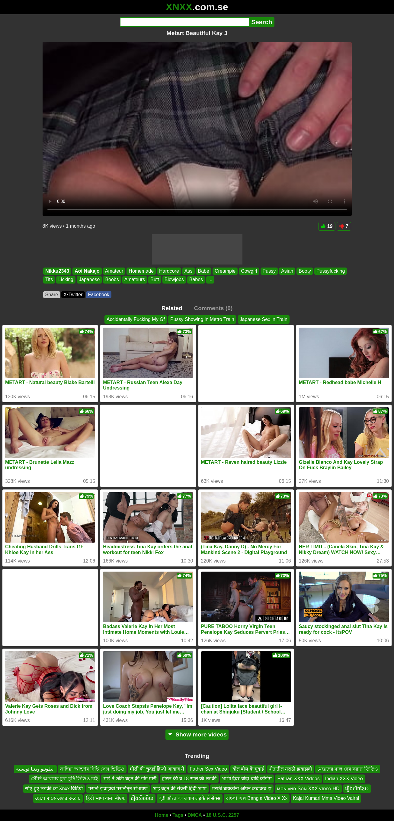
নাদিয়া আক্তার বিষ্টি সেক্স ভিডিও (92, 768)
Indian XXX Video (344, 778)
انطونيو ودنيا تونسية (35, 768)
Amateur (114, 271)
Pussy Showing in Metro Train (202, 319)
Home (161, 815)
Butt (154, 279)
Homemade (141, 271)
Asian (287, 271)
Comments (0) (213, 308)
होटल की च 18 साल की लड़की (189, 778)
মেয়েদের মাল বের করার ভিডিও (347, 768)
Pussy (269, 271)
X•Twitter (72, 294)
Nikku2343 (57, 271)
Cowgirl (249, 271)
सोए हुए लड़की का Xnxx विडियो (54, 788)
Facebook (98, 294)
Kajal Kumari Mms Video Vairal (326, 798)
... (210, 279)
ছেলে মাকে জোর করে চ (58, 798)
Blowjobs (174, 279)
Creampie (224, 271)
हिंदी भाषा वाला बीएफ (105, 798)
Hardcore (169, 271)
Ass (188, 271)
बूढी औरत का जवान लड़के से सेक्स (190, 798)
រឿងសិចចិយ (142, 798)
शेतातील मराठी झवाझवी (290, 768)
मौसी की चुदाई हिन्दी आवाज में (157, 768)
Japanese (89, 279)
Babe (203, 271)
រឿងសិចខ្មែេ (357, 788)
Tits (49, 279)
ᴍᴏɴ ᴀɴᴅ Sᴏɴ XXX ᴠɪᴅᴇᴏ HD (308, 788)
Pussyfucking (330, 271)
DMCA (194, 815)
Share (51, 294)
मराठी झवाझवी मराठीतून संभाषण (117, 788)
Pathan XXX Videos (298, 778)
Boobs (112, 279)
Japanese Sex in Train (263, 319)
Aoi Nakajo (87, 271)
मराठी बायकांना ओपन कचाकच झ (241, 788)
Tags (177, 815)
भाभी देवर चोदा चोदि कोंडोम (247, 778)
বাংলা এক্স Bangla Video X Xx (256, 798)
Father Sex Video (208, 768)
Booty (305, 271)
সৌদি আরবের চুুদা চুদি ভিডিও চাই (64, 778)
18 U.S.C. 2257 (222, 815)
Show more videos (197, 734)
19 (327, 226)
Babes (196, 279)
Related (172, 308)
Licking (65, 279)
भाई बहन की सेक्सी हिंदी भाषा (180, 788)
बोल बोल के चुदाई (248, 768)
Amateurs (134, 279)
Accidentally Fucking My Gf (136, 319)
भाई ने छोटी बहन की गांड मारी (129, 778)
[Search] (184, 22)
